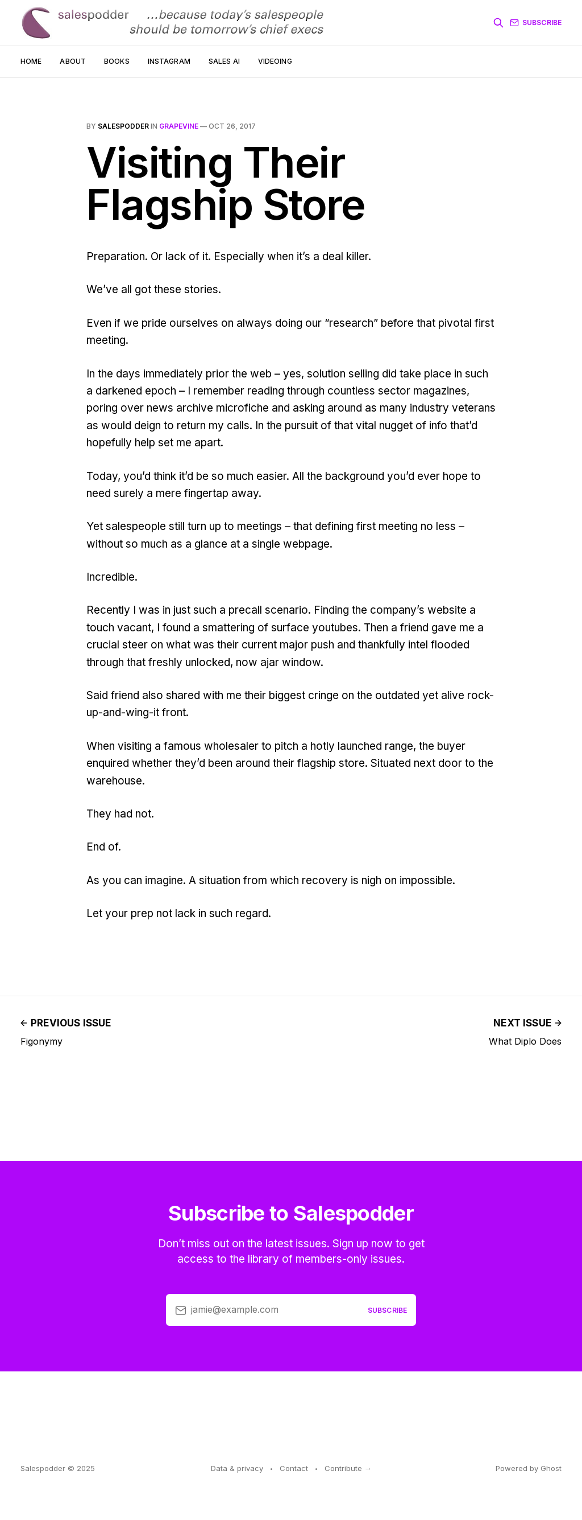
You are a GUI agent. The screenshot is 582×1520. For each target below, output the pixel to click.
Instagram (169, 61)
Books (117, 61)
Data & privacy (237, 1468)
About (73, 61)
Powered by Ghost (529, 1468)
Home (30, 61)
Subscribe (536, 22)
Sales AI (224, 61)
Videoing (275, 61)
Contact (294, 1468)
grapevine (178, 126)
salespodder (123, 126)
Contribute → (348, 1468)
